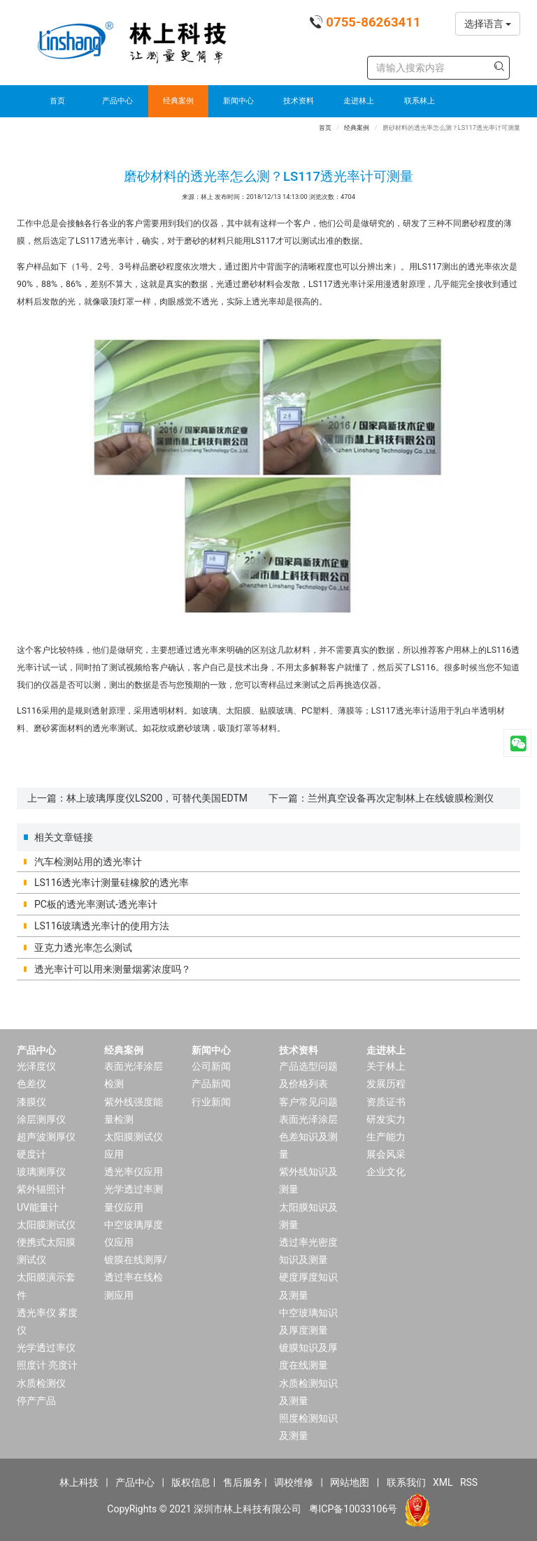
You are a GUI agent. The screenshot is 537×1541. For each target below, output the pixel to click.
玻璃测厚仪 (41, 1171)
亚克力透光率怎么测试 (83, 947)
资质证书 (386, 1101)
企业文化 (386, 1171)
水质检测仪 (41, 1383)
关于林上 (386, 1066)
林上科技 (79, 1482)
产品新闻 (211, 1083)
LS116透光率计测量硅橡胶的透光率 (111, 882)
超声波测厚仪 (46, 1136)
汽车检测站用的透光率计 (88, 861)
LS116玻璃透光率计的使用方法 (101, 925)
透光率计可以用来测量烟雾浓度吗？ (112, 969)
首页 (57, 100)
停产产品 (36, 1400)
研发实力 (386, 1119)
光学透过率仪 (46, 1347)
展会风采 (386, 1154)
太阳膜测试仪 (46, 1224)
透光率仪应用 (133, 1171)
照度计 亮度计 (47, 1365)
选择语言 (487, 23)
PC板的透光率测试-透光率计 (95, 904)
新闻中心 (238, 100)
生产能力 (386, 1136)
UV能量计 (38, 1207)
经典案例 (178, 100)
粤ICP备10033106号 (353, 1508)
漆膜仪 (31, 1101)
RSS (469, 1482)
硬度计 (31, 1154)
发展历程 (386, 1083)
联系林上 (419, 100)
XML (443, 1482)
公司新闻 (211, 1066)
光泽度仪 (36, 1066)
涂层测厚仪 (41, 1119)
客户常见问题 (308, 1101)
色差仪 (31, 1083)
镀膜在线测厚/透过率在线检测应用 (135, 1277)
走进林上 (358, 100)
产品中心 (117, 100)
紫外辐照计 (41, 1189)
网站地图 (349, 1482)
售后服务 (242, 1482)
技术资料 (298, 100)
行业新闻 (211, 1101)
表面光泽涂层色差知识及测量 (308, 1137)
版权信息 (190, 1482)
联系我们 (406, 1482)
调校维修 (293, 1482)
